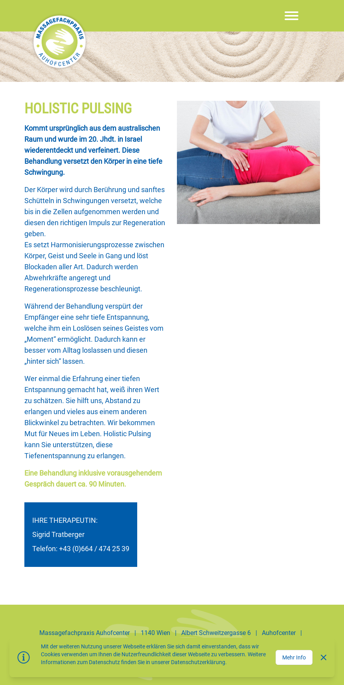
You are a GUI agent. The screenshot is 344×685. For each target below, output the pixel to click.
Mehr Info (294, 657)
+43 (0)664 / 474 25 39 (94, 548)
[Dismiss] (323, 657)
